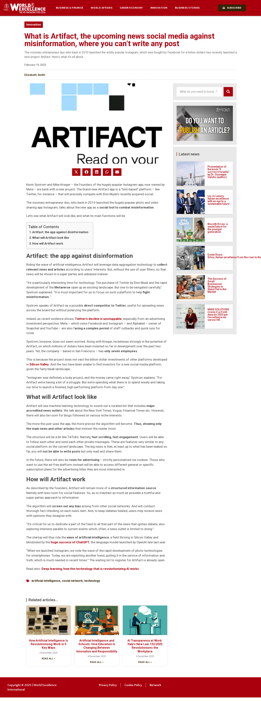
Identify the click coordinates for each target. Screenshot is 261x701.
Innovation (158, 7)
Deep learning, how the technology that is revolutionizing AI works (90, 569)
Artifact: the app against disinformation (60, 232)
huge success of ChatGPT (70, 542)
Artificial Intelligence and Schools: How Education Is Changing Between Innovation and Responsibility (96, 646)
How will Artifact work (47, 243)
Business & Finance (69, 7)
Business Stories (187, 7)
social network (72, 581)
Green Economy (131, 7)
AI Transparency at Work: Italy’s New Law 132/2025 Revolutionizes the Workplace (144, 646)
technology (92, 581)
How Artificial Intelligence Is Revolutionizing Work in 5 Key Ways (48, 644)
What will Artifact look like (50, 238)
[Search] (228, 91)
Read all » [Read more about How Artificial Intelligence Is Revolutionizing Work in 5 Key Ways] (48, 658)
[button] (76, 172)
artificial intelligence (45, 581)
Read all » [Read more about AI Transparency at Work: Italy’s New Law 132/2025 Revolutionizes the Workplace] (145, 662)
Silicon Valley (39, 364)
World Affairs (102, 7)
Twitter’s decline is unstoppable (98, 319)
